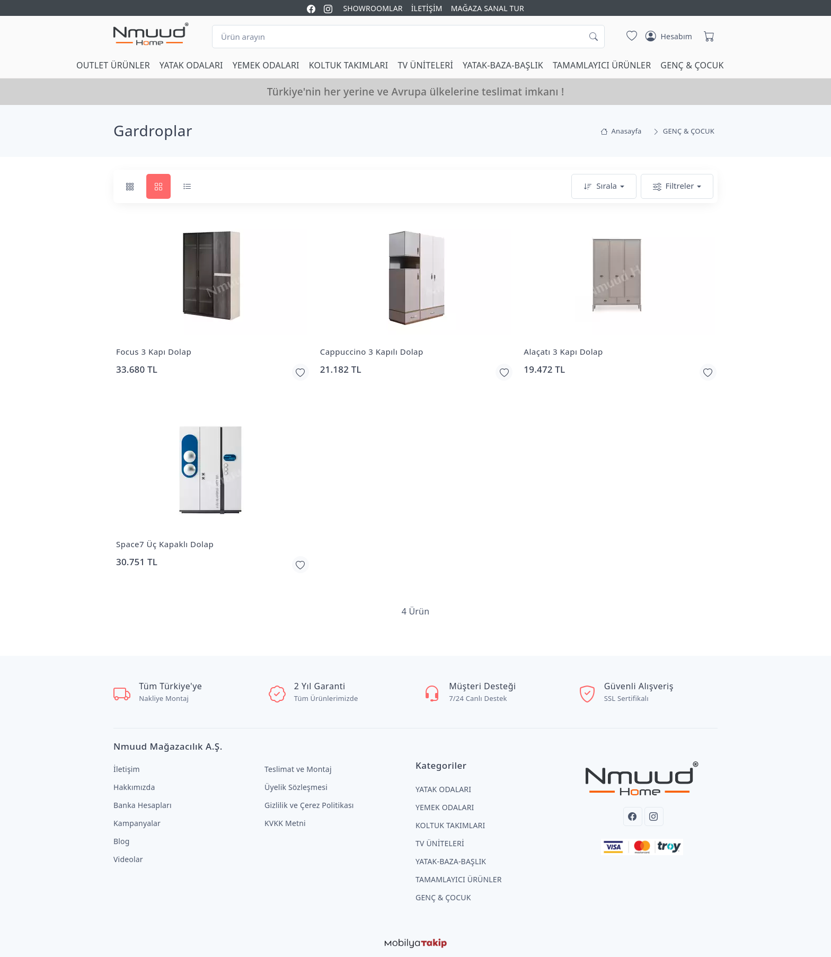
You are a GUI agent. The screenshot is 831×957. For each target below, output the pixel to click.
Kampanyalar (137, 823)
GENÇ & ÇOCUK (691, 65)
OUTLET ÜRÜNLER (113, 65)
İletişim (126, 769)
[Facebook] (632, 816)
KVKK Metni (285, 823)
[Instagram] (654, 816)
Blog (121, 841)
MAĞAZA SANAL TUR (487, 8)
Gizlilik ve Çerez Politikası (309, 805)
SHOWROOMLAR (372, 8)
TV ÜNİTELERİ (425, 65)
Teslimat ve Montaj (298, 769)
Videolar (128, 859)
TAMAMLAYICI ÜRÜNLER (602, 65)
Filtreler (673, 186)
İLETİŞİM (427, 8)
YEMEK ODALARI (266, 65)
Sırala (600, 186)
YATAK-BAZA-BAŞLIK (503, 65)
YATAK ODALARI (191, 65)
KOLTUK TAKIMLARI (348, 65)
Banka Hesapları (142, 805)
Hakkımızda (134, 787)
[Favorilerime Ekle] (300, 372)
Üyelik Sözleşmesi (296, 787)
